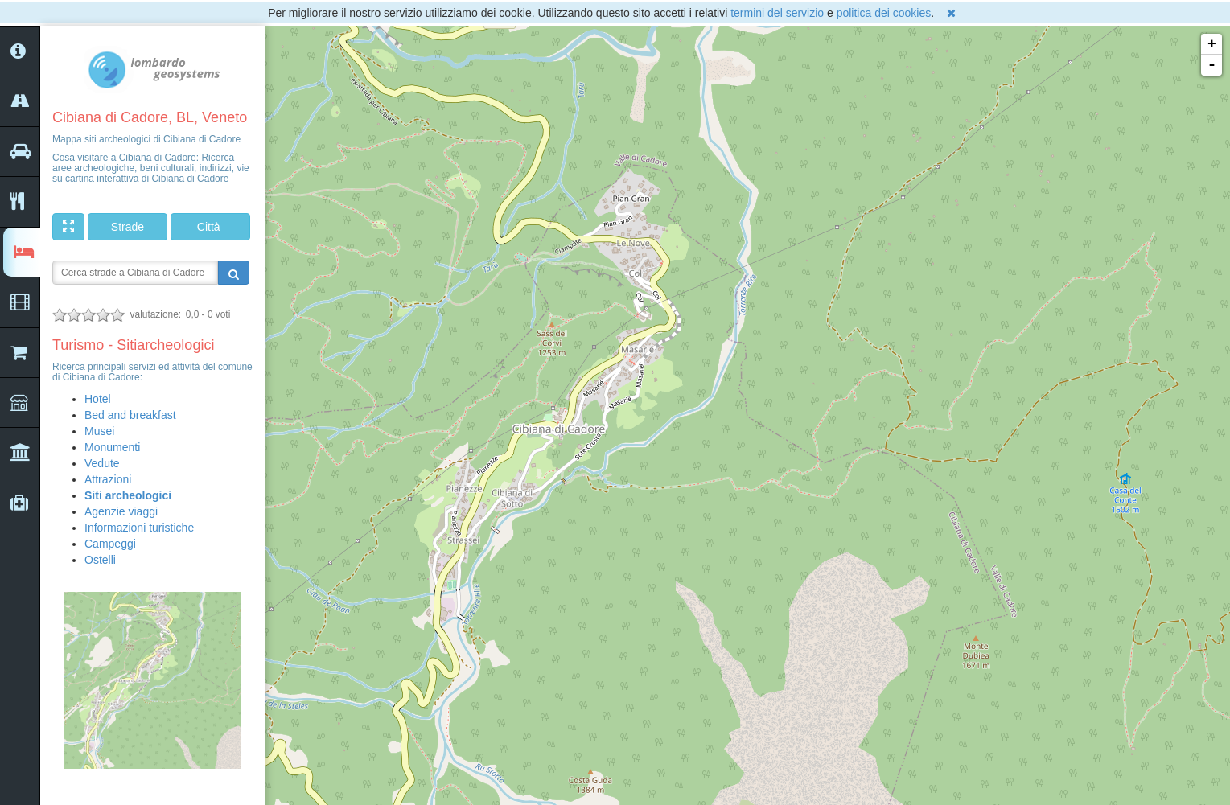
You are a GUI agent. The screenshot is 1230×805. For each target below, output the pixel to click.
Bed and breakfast (130, 415)
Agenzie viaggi (121, 511)
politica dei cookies (884, 12)
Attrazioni (107, 479)
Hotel (97, 398)
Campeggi (110, 543)
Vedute (102, 463)
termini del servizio (777, 12)
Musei (99, 431)
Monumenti (112, 447)
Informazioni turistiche (139, 527)
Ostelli (100, 559)
